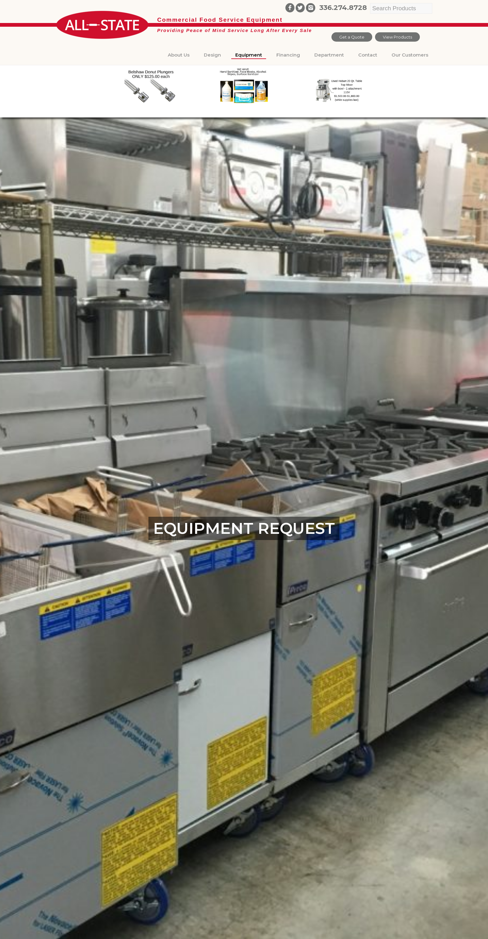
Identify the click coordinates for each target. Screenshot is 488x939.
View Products (397, 36)
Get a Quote (351, 36)
